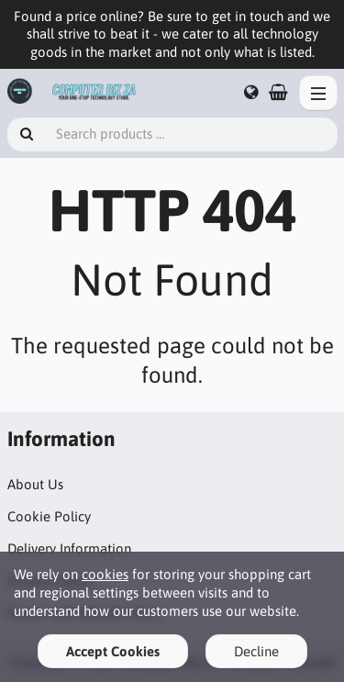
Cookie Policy (49, 516)
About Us (35, 484)
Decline (256, 651)
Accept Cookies (113, 651)
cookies (105, 574)
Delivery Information (69, 548)
